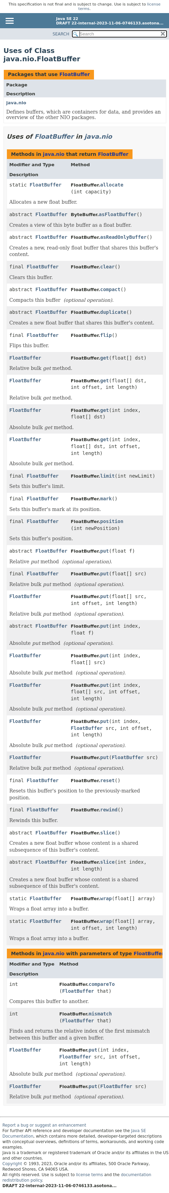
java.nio (16, 102)
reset (107, 780)
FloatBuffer (74, 74)
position (111, 521)
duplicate (113, 312)
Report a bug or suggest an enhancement (44, 1125)
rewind (109, 809)
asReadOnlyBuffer (123, 237)
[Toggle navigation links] (9, 21)
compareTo (102, 984)
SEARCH (61, 34)
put (104, 551)
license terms (89, 1174)
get (104, 358)
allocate (111, 185)
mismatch (100, 1013)
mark (106, 498)
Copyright (12, 1163)
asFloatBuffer (118, 214)
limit (107, 476)
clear (107, 266)
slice (107, 832)
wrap (106, 898)
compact (110, 289)
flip (106, 335)
